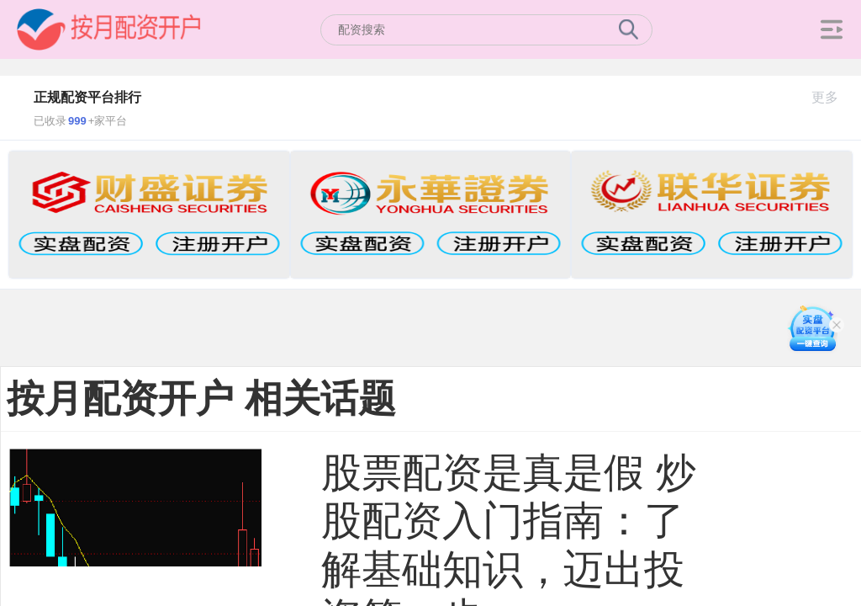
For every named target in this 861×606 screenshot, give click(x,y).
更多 (832, 97)
